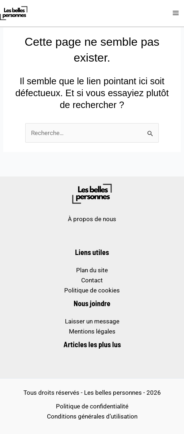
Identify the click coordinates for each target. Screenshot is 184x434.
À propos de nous (92, 219)
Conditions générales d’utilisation (92, 416)
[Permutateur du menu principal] (176, 13)
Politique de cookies (92, 290)
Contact (92, 280)
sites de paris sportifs (92, 229)
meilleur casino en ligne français (92, 239)
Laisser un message (92, 321)
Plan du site (92, 270)
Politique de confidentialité (92, 406)
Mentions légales (92, 331)
